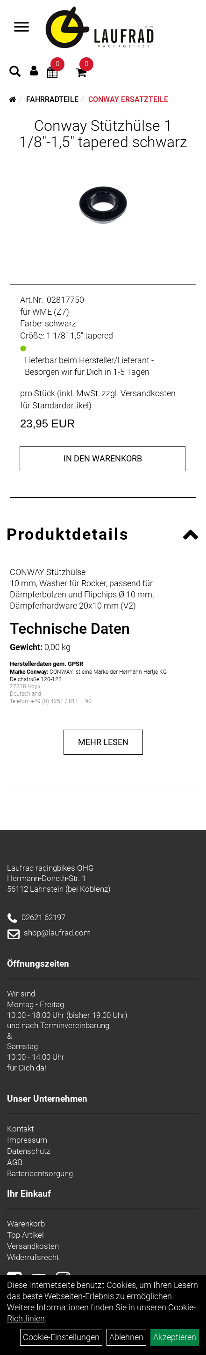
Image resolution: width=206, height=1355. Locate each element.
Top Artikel (25, 1235)
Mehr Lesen (103, 742)
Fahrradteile (52, 99)
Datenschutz (28, 1151)
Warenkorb (26, 1223)
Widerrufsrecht (33, 1257)
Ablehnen (126, 1337)
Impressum (27, 1140)
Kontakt (20, 1128)
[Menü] (21, 27)
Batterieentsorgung (40, 1173)
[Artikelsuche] (15, 72)
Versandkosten (33, 1246)
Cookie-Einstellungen (61, 1337)
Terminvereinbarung (74, 1025)
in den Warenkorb (103, 458)
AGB (14, 1162)
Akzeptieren (174, 1337)
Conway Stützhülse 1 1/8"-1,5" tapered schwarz (103, 134)
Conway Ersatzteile (128, 99)
